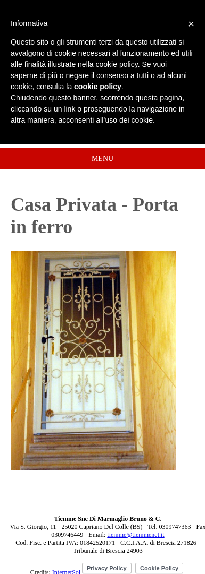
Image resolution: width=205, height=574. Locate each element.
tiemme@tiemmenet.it (135, 534)
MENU (102, 158)
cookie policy (97, 86)
